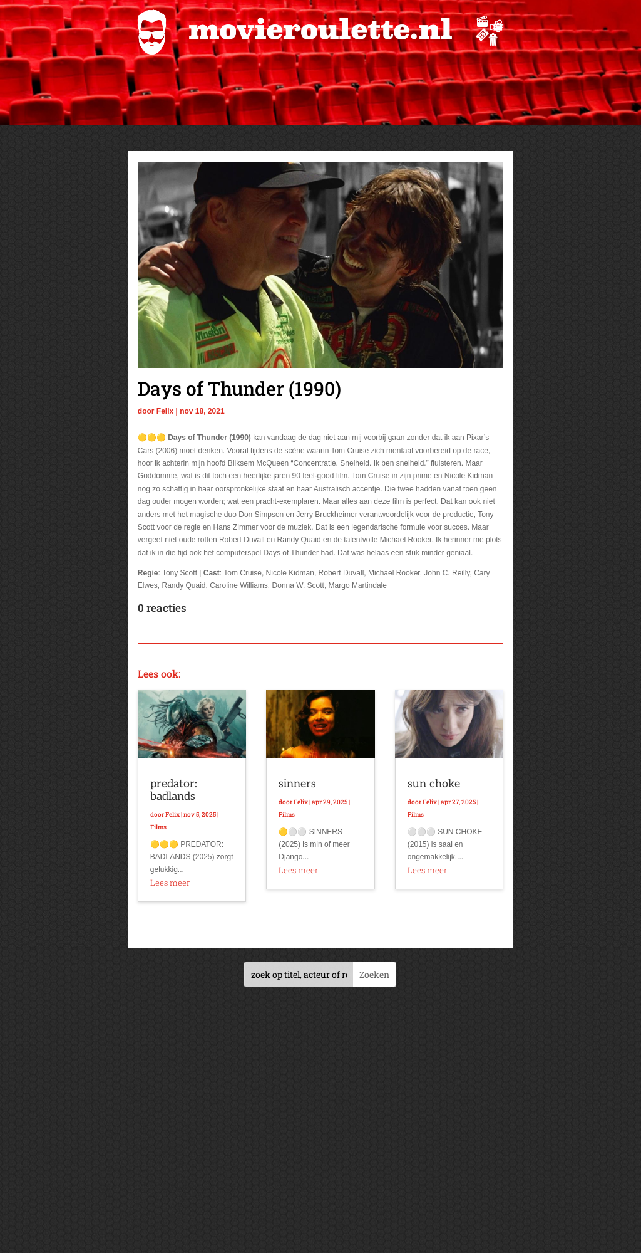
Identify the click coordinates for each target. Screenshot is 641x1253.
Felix (164, 411)
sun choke (434, 783)
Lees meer (170, 882)
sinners (297, 783)
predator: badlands (173, 790)
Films (158, 827)
